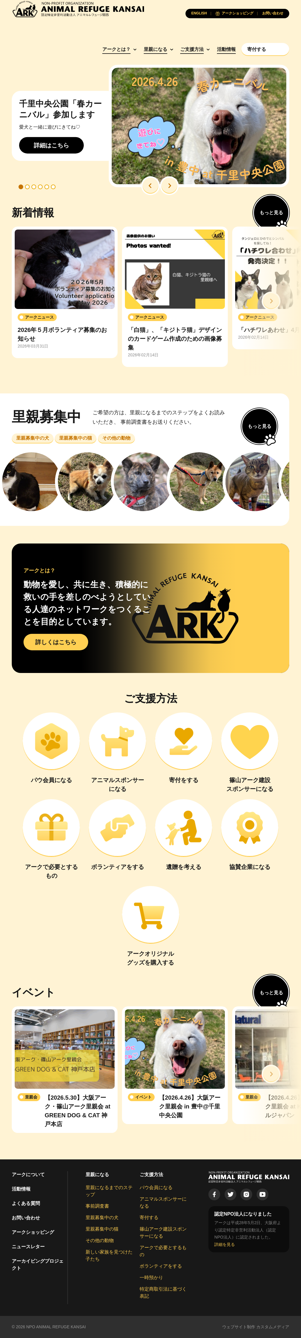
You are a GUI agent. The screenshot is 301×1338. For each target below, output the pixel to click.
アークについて (28, 1174)
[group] (65, 292)
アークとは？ (116, 49)
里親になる (155, 49)
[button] (150, 185)
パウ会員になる (156, 1187)
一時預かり (151, 1277)
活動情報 (226, 49)
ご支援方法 (192, 49)
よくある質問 (26, 1203)
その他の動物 (100, 1240)
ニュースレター (28, 1246)
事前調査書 (97, 1206)
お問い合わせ (26, 1217)
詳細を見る (224, 1244)
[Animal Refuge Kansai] (78, 9)
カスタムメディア (272, 1326)
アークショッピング (33, 1232)
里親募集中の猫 (102, 1228)
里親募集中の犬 (102, 1217)
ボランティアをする (161, 1266)
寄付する (149, 1217)
